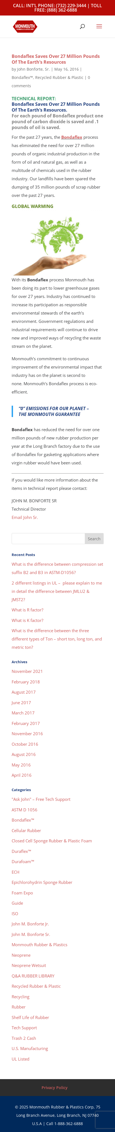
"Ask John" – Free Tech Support (41, 799)
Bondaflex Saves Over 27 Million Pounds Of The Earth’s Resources (56, 59)
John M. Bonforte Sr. (31, 934)
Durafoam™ (23, 861)
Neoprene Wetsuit (29, 965)
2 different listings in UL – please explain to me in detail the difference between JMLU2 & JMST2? (57, 591)
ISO (15, 913)
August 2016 (24, 754)
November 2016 (27, 733)
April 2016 (22, 775)
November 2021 (27, 671)
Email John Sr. (25, 517)
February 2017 (26, 723)
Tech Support (24, 1027)
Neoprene (21, 955)
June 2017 (21, 702)
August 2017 (24, 692)
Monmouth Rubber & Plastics (39, 944)
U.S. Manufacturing (30, 1048)
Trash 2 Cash (24, 1038)
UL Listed (20, 1059)
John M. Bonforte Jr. (30, 924)
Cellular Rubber (26, 830)
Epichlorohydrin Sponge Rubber (42, 882)
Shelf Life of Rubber (30, 1017)
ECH (15, 872)
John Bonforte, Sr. (33, 69)
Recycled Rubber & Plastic (59, 77)
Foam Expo (22, 893)
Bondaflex (71, 137)
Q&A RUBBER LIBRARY (33, 976)
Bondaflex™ (22, 77)
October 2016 (25, 744)
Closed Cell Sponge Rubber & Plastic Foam (52, 840)
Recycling (20, 996)
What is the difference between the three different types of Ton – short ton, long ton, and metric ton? (57, 639)
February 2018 (26, 682)
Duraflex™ (21, 851)
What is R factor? (27, 610)
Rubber (18, 1007)
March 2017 (23, 713)
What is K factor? (27, 620)
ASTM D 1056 (24, 809)
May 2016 (21, 765)
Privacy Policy (55, 1087)
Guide (17, 903)
